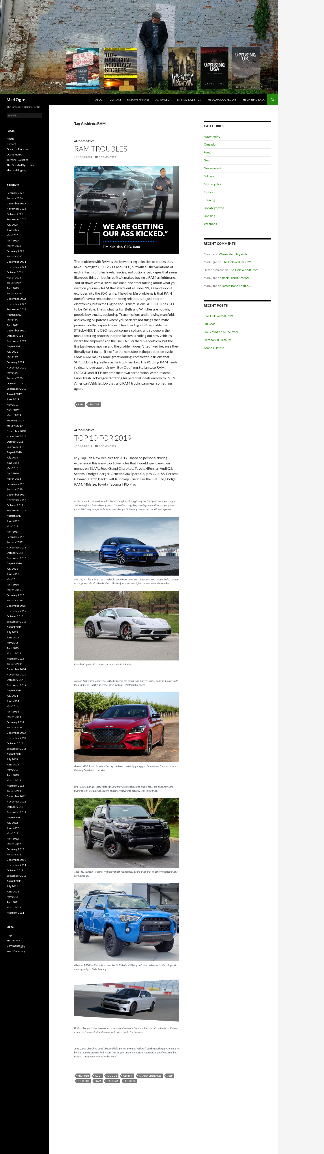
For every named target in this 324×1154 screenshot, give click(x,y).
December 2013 (16, 732)
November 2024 (16, 267)
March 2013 (14, 780)
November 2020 (16, 367)
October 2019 (15, 383)
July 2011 (12, 886)
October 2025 (15, 214)
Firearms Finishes (138, 99)
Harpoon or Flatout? (217, 340)
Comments (16, 946)
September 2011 (16, 875)
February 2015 (15, 658)
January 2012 (14, 854)
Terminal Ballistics (188, 99)
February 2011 (15, 912)
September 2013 (16, 748)
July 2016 (12, 568)
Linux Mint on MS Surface (221, 332)
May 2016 (12, 579)
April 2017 (13, 531)
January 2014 (14, 727)
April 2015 (13, 648)
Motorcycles (212, 184)
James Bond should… (236, 286)
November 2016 (16, 547)
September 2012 (16, 812)
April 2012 (13, 838)
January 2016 (14, 600)
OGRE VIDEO (162, 99)
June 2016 (13, 574)
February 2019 (15, 420)
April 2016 (13, 584)
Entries (13, 940)
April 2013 (13, 775)
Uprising (209, 216)
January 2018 (14, 489)
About (99, 99)
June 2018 (13, 462)
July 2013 (12, 759)
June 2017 (13, 521)
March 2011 (14, 907)
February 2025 (15, 251)
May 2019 (12, 404)
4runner (83, 1075)
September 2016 (16, 558)
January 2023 (14, 293)
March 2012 (14, 843)
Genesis (128, 1075)
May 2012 (12, 833)
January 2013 (14, 791)
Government (212, 168)
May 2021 (12, 357)
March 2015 (14, 653)
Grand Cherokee (150, 1075)
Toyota (130, 1080)
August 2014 (14, 690)
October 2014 (15, 679)
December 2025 (16, 203)
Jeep (170, 1075)
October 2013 (15, 743)
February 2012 (15, 849)
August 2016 (14, 563)
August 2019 (14, 394)
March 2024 (14, 277)
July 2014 (12, 695)
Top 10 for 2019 (102, 437)
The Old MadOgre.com (221, 99)
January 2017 (14, 542)
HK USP (209, 324)
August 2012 (14, 817)
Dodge (112, 1075)
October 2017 (15, 505)
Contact (115, 99)
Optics (208, 192)
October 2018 (15, 441)
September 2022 (16, 309)
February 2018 (15, 484)
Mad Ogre (16, 99)
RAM (80, 404)
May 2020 (12, 372)
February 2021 (15, 362)
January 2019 (14, 425)
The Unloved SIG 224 (237, 262)
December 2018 (16, 431)
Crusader (210, 144)
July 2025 (12, 224)
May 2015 (12, 642)
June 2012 (13, 828)
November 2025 (16, 208)
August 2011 (14, 881)
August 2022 (14, 314)
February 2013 (15, 785)
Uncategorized (214, 208)
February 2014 (15, 722)
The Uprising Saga (253, 99)
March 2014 (14, 716)
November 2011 (16, 865)
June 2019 (13, 399)
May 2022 (12, 320)
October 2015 (15, 616)
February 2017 (15, 537)
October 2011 (15, 870)
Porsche (83, 1080)
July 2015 (12, 632)
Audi (98, 1075)
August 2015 (14, 626)
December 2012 (16, 796)
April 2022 (13, 325)
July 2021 (12, 351)
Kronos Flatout (214, 348)
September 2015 (16, 621)
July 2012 (12, 822)
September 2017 (16, 510)
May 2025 (12, 235)
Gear (207, 160)
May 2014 (12, 706)
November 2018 (16, 436)
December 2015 (16, 605)
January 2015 (14, 664)
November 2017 (16, 499)
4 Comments (107, 446)
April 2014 (13, 711)
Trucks (94, 404)
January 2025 (14, 256)
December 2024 (16, 261)
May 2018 (12, 468)
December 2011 (16, 859)
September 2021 (16, 341)
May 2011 (12, 896)
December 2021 (16, 330)
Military (209, 176)
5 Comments (107, 157)
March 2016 (14, 589)
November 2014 (16, 674)
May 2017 (12, 526)
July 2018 (12, 457)
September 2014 (16, 685)
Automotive (84, 141)
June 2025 (13, 230)
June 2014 (13, 701)
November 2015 (16, 611)
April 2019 (13, 409)
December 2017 (16, 494)
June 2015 (13, 637)
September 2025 (16, 219)
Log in (10, 935)
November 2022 (16, 304)
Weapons (210, 224)
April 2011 (13, 902)
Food (207, 152)
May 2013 (12, 769)
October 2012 (15, 806)
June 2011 (13, 891)
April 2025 (13, 240)
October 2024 (15, 272)
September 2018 (16, 447)
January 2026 (14, 198)
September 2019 (16, 388)
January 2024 (14, 282)
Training (209, 200)
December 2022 (16, 298)
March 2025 (14, 245)
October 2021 (15, 335)
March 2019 (14, 415)
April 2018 (13, 473)
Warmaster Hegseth (233, 254)
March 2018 (14, 478)
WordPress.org (16, 951)
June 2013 (13, 764)
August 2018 (14, 452)
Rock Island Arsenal (235, 278)
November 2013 (16, 738)
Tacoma (112, 1080)
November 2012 (16, 801)
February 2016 (15, 595)
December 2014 (16, 669)
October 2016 (15, 552)
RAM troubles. (101, 148)
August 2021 (14, 346)
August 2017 (14, 515)
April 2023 (13, 288)
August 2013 (14, 754)
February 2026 (15, 193)
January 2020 (14, 378)
